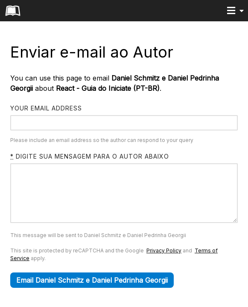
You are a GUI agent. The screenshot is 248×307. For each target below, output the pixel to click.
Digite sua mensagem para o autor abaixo (89, 156)
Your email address (46, 108)
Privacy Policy (163, 263)
